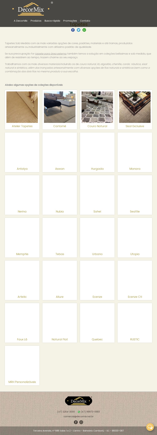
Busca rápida (52, 21)
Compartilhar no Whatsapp (84, 30)
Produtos (36, 21)
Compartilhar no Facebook (73, 30)
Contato (85, 21)
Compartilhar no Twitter (78, 30)
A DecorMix (20, 21)
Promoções (70, 21)
